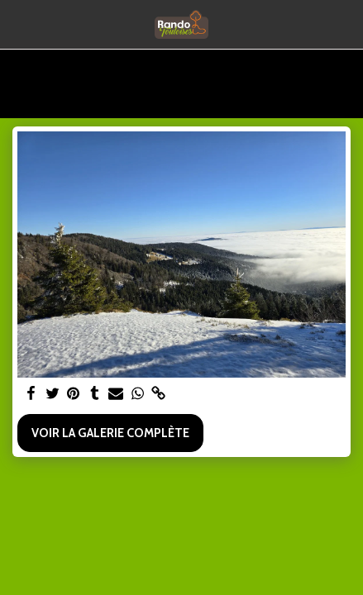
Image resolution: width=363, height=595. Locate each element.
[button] (18, 24)
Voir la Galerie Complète (110, 433)
